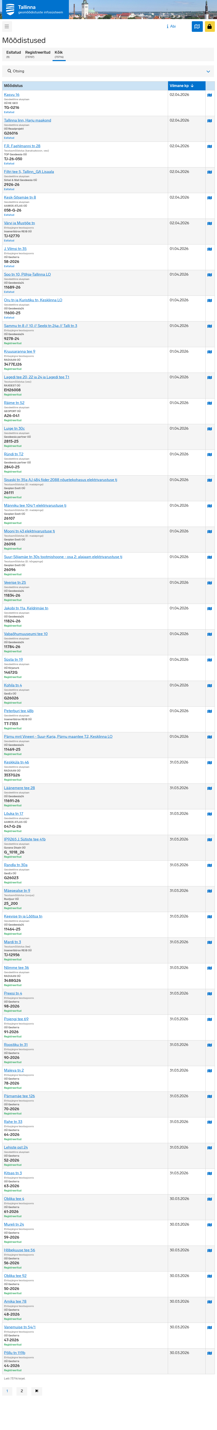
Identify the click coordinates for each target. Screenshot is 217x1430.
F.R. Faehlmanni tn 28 (22, 146)
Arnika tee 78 (15, 1301)
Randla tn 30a (16, 865)
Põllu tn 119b (14, 1352)
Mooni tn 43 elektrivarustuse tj (29, 531)
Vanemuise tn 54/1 (20, 1327)
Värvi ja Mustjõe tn (19, 223)
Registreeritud (37, 54)
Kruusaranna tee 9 (19, 351)
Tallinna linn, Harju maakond (27, 120)
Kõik (59, 54)
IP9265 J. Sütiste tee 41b (25, 839)
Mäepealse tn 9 (17, 890)
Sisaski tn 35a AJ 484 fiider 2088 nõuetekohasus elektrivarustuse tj (60, 479)
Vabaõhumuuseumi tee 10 (26, 634)
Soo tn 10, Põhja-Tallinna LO (27, 274)
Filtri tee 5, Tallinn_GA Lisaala (29, 171)
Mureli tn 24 (14, 1224)
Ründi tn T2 (13, 454)
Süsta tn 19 (13, 659)
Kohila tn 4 (13, 685)
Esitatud (13, 54)
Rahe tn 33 (13, 1121)
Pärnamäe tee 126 (19, 1096)
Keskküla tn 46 (16, 762)
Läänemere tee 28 (19, 788)
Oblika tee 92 (15, 1275)
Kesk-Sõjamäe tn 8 (20, 197)
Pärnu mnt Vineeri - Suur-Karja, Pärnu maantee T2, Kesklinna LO (58, 736)
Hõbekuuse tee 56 (19, 1250)
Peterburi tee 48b (18, 711)
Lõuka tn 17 (13, 813)
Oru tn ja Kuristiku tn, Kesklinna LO (33, 300)
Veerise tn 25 (15, 582)
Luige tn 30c (14, 428)
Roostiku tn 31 (16, 1044)
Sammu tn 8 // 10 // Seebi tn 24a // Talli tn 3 (40, 325)
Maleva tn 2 (14, 1070)
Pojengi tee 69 (16, 1019)
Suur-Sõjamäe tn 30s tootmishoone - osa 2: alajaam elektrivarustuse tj (63, 556)
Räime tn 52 (14, 402)
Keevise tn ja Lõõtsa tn (23, 916)
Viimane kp (179, 85)
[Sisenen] (210, 26)
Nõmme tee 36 (16, 967)
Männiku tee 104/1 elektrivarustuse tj (35, 505)
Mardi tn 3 (12, 942)
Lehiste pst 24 (16, 1147)
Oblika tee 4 (14, 1198)
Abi (171, 26)
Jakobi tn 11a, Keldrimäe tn (26, 608)
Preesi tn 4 (13, 993)
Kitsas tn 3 (13, 1173)
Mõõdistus (13, 85)
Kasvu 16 (11, 94)
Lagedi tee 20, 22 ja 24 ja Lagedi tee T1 (36, 377)
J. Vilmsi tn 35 (15, 248)
